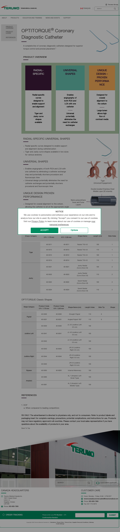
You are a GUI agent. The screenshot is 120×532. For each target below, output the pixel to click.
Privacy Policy (37, 222)
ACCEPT (44, 230)
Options (74, 230)
